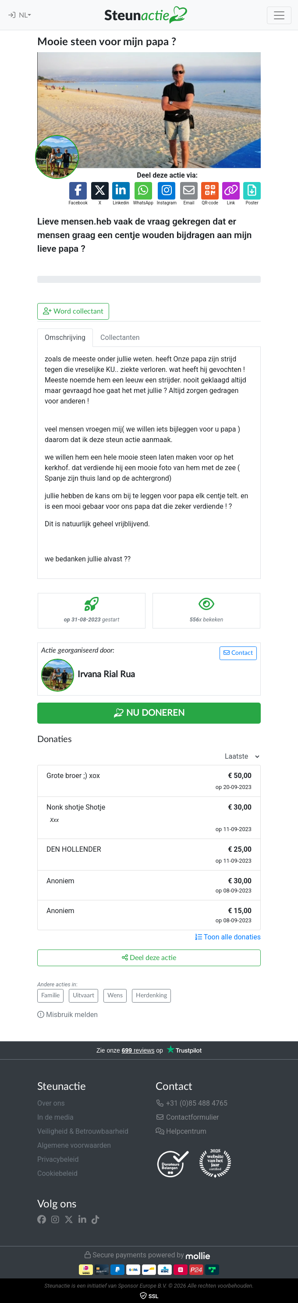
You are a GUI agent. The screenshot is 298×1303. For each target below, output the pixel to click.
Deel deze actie (149, 957)
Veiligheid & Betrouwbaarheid (82, 1131)
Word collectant (73, 311)
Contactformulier (187, 1117)
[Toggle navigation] (279, 15)
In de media (55, 1117)
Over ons (51, 1103)
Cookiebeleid (57, 1173)
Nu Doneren (149, 713)
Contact (238, 653)
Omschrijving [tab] (65, 337)
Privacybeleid (57, 1159)
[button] (77, 194)
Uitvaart (83, 995)
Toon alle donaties (228, 937)
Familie (50, 995)
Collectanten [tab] (120, 337)
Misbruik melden (67, 1014)
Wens (115, 995)
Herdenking (151, 995)
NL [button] (23, 15)
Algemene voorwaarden (74, 1145)
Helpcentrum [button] (181, 1131)
